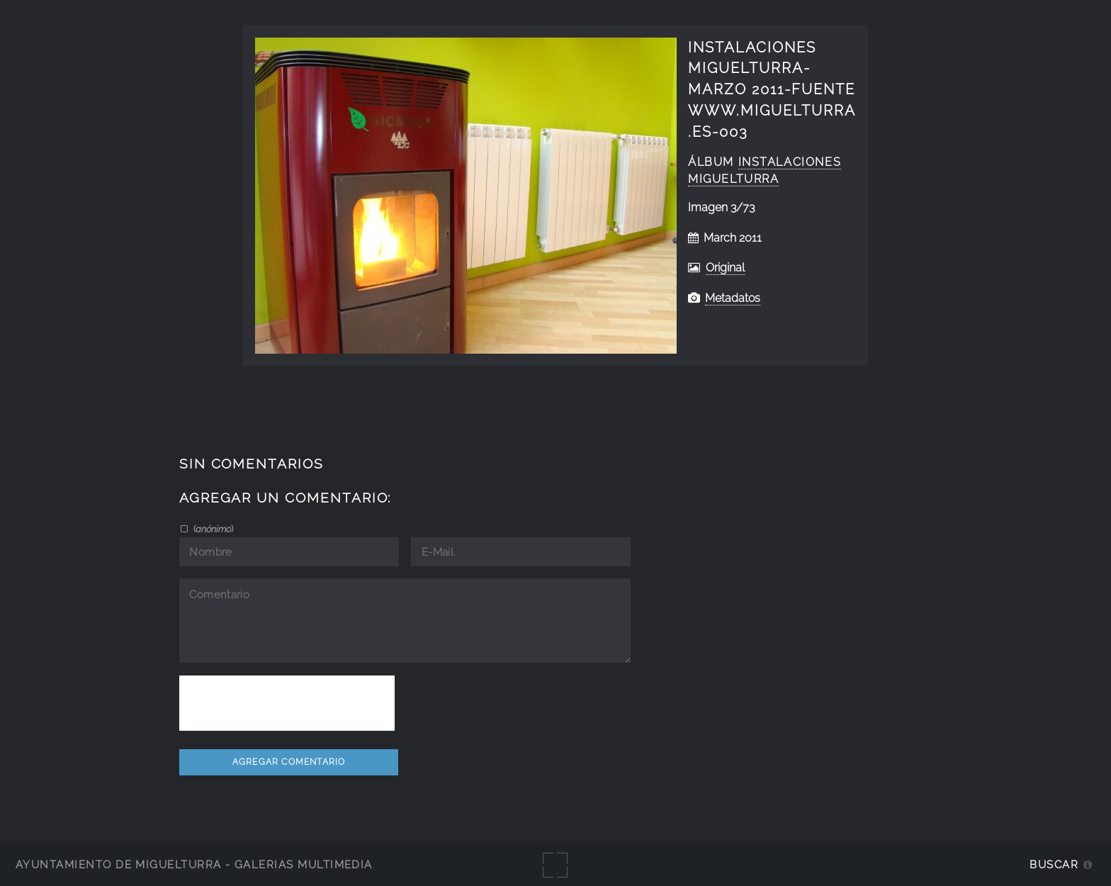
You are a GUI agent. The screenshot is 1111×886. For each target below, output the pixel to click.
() (212, 528)
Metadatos (732, 298)
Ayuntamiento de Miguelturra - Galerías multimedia (194, 864)
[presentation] (287, 703)
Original (725, 267)
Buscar (1054, 864)
